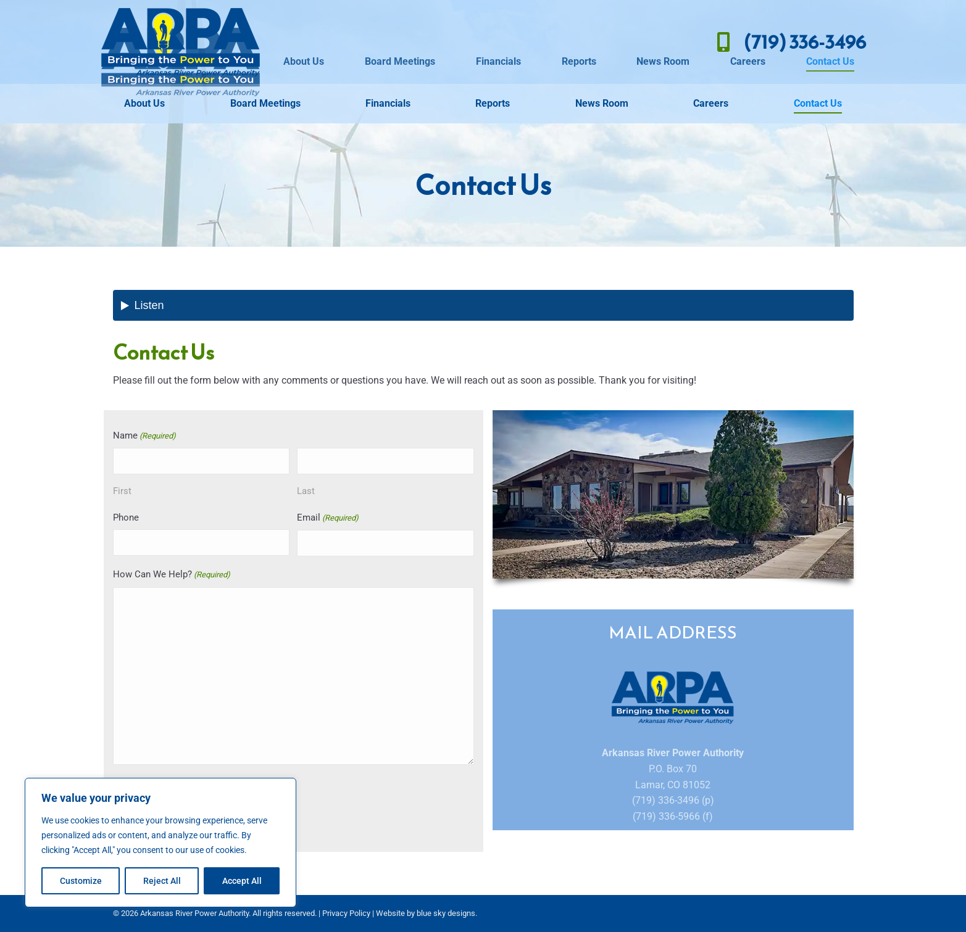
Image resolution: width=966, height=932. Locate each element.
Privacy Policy (346, 913)
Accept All (242, 881)
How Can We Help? (171, 575)
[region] (160, 842)
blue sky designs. (447, 913)
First (122, 491)
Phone (126, 517)
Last (306, 491)
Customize (81, 881)
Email (328, 518)
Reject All (162, 881)
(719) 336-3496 (788, 42)
